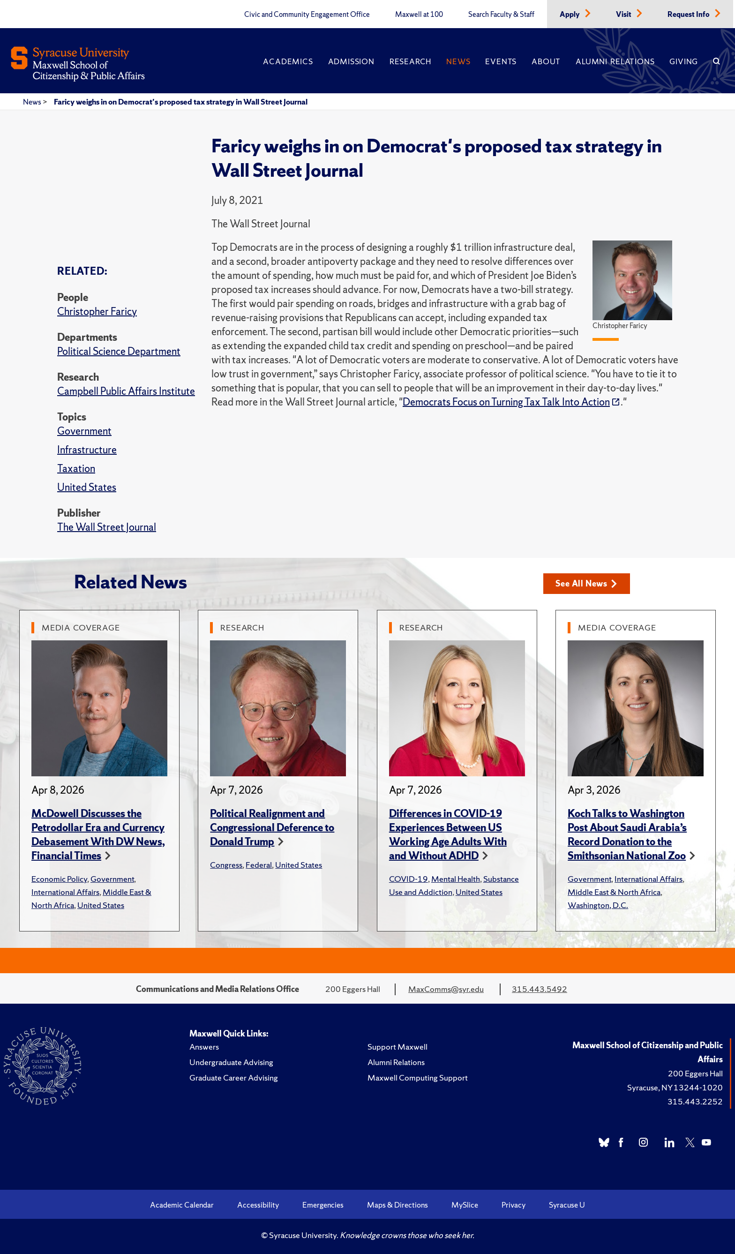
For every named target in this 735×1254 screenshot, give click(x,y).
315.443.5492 (539, 989)
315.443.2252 (695, 1101)
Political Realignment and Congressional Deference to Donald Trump (272, 828)
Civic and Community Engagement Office (307, 14)
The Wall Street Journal (106, 527)
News (458, 61)
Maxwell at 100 (419, 14)
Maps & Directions (397, 1205)
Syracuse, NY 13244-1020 (675, 1087)
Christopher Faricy (97, 311)
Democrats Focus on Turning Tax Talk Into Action (506, 402)
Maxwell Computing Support (418, 1077)
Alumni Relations (615, 61)
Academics (288, 61)
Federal (259, 864)
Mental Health (455, 878)
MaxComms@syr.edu (446, 989)
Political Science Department (118, 351)
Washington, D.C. (598, 905)
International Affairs (65, 891)
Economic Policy (59, 878)
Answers (204, 1046)
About (546, 61)
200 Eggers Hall (695, 1073)
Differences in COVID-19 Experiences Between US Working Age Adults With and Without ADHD (448, 835)
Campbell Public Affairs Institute (126, 391)
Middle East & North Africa (614, 891)
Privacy (513, 1205)
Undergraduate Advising (231, 1062)
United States (86, 487)
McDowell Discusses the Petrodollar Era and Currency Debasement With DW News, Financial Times (98, 835)
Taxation (76, 468)
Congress (226, 864)
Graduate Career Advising (233, 1077)
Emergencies (323, 1205)
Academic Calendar (182, 1205)
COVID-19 (408, 878)
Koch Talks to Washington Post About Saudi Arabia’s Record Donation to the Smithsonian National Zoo (627, 835)
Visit (624, 14)
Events (501, 61)
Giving (683, 61)
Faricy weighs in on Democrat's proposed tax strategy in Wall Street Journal (181, 102)
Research (410, 61)
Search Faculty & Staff (501, 14)
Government (84, 431)
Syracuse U (567, 1205)
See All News (586, 583)
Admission (351, 61)
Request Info (689, 14)
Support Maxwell (398, 1046)
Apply (570, 14)
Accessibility (258, 1205)
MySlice (464, 1205)
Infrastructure (87, 450)
